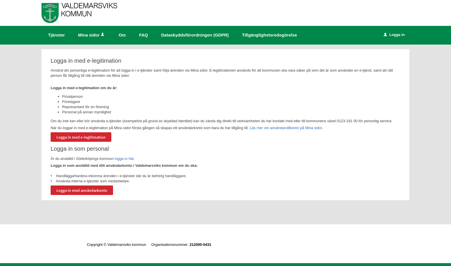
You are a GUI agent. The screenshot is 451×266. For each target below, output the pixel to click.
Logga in (394, 34)
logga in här (124, 158)
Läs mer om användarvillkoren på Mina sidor (286, 128)
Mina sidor (91, 34)
